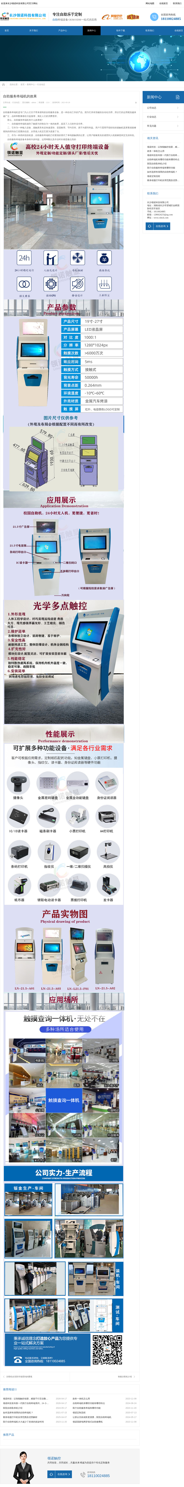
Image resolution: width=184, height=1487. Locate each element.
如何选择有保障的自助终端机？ (18, 1412)
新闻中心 (91, 30)
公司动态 (151, 108)
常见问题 (151, 126)
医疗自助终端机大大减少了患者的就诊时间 (23, 1422)
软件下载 (120, 30)
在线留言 (163, 3)
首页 (7, 30)
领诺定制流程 (79, 1412)
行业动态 (41, 84)
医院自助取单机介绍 (12, 1408)
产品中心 (62, 30)
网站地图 (150, 3)
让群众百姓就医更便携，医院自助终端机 (92, 1417)
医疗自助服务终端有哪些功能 (87, 1408)
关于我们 (33, 30)
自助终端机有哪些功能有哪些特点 (89, 1403)
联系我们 (177, 3)
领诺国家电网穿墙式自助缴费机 (88, 1422)
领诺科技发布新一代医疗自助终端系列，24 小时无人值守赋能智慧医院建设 (26, 1403)
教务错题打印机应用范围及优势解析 (20, 1417)
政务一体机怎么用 (81, 1399)
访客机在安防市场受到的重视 (19, 1376)
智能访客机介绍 (125, 1376)
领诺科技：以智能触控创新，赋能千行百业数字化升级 (26, 1399)
